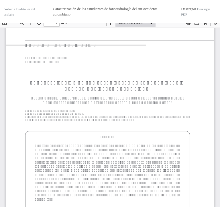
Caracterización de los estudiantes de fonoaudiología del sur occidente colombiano (105, 12)
